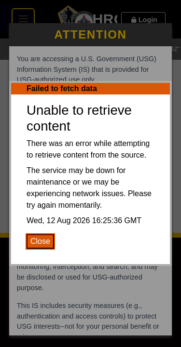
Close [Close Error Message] (40, 241)
